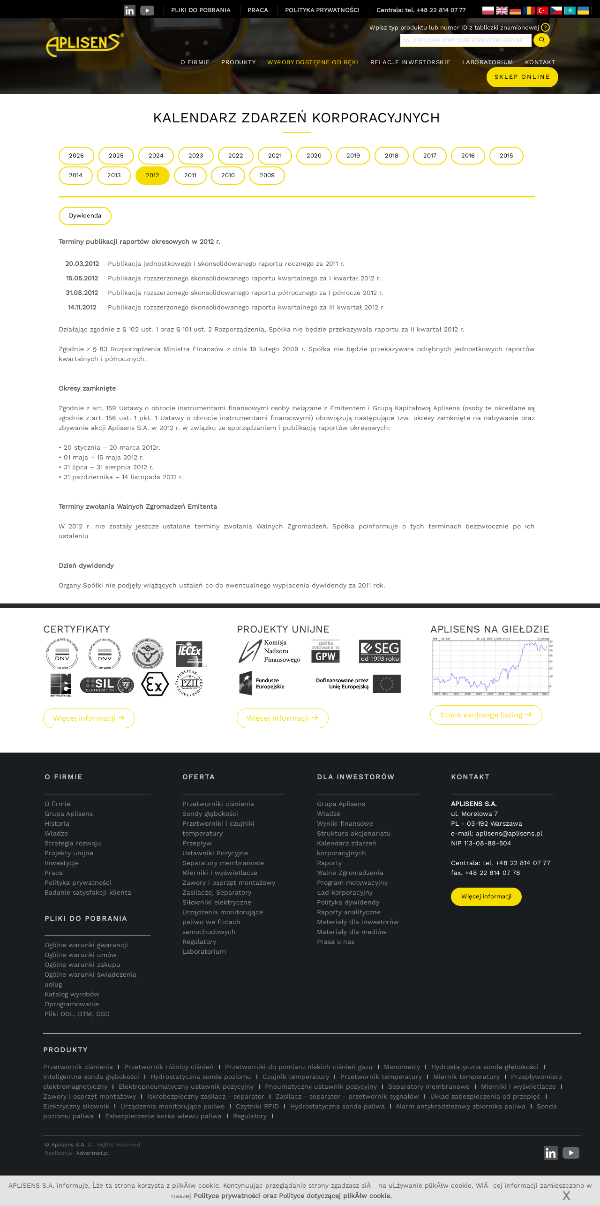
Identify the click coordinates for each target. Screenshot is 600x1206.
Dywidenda (85, 215)
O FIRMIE (195, 62)
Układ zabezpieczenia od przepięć (485, 1096)
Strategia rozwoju (73, 843)
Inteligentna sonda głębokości (91, 1076)
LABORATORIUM (487, 62)
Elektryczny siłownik (76, 1106)
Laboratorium (204, 951)
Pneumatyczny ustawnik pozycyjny (321, 1086)
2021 (275, 155)
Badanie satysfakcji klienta (88, 892)
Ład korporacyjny (345, 892)
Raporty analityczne (349, 912)
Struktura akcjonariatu (354, 833)
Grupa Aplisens (69, 813)
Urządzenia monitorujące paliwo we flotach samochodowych (222, 921)
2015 (506, 155)
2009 (267, 175)
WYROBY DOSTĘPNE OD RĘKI (313, 62)
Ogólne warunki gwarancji (86, 945)
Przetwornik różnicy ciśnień (169, 1066)
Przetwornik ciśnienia (78, 1066)
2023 (195, 155)
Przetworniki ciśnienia (218, 803)
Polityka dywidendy (348, 902)
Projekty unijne (69, 853)
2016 (468, 155)
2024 (156, 155)
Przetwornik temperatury (381, 1076)
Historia (57, 823)
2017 (429, 155)
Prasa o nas (335, 941)
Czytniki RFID (257, 1106)
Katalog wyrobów (72, 994)
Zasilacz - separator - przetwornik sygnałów (347, 1096)
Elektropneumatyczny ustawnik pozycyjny (186, 1086)
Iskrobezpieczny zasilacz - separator (205, 1096)
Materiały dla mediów (352, 931)
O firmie (57, 803)
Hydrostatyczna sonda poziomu (200, 1076)
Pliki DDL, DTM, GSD (77, 1014)
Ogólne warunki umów (81, 954)
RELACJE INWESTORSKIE (410, 62)
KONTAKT (540, 62)
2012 (152, 175)
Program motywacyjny (352, 882)
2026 (76, 155)
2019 (353, 155)
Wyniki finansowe (345, 823)
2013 (114, 175)
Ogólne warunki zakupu (82, 964)
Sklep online (522, 76)
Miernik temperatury (466, 1076)
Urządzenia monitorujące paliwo (172, 1106)
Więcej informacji (89, 718)
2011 (190, 175)
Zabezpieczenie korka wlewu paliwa (163, 1116)
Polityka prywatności (78, 882)
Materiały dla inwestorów (358, 922)
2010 (228, 175)
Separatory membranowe (223, 863)
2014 (75, 175)
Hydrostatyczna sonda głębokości (485, 1066)
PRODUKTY (238, 62)
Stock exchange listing (486, 714)
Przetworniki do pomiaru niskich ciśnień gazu (299, 1066)
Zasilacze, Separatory (216, 892)
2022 (235, 155)
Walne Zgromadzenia (350, 872)
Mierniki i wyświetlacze (219, 872)
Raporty (329, 863)
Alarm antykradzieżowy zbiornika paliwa (460, 1106)
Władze (56, 833)
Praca (54, 872)
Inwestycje (62, 863)
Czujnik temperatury (295, 1076)
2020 (314, 155)
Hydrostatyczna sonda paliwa (337, 1106)
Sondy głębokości (210, 813)
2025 (116, 155)
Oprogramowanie (72, 1004)
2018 (391, 155)
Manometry (402, 1066)
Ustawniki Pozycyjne (215, 853)
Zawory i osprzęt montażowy (228, 882)
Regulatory (199, 941)
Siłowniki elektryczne (216, 902)
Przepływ (197, 843)
